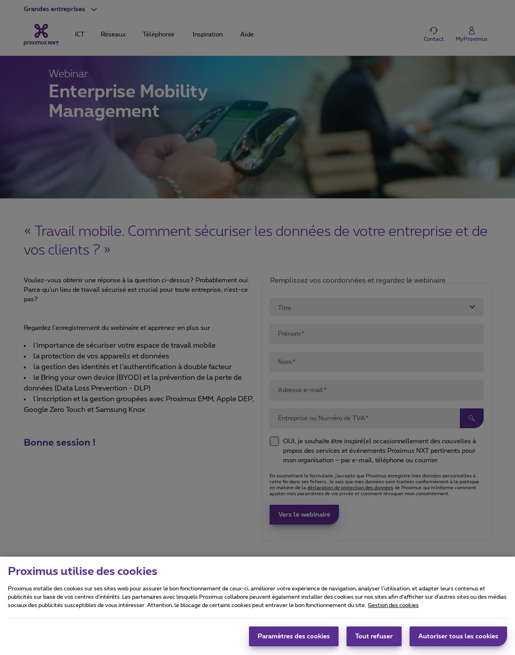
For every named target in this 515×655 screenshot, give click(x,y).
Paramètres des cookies (294, 640)
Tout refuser (374, 640)
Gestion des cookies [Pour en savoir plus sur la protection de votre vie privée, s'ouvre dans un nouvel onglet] (393, 609)
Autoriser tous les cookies (458, 640)
